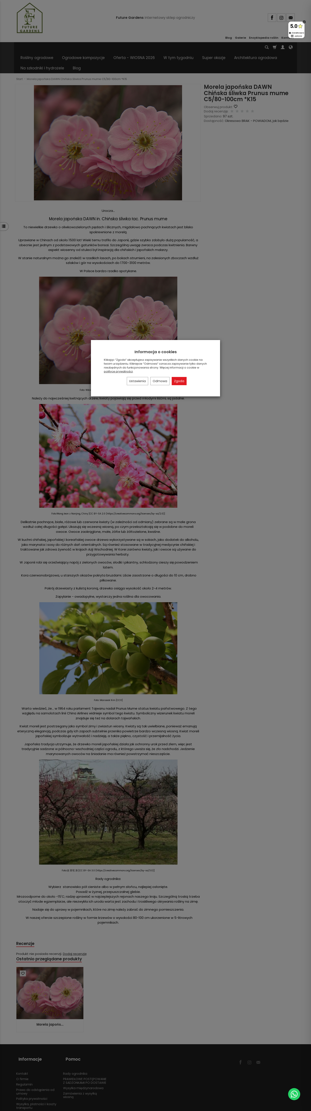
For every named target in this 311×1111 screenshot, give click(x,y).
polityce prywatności (118, 371)
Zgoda (179, 381)
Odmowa (160, 381)
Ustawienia (137, 381)
